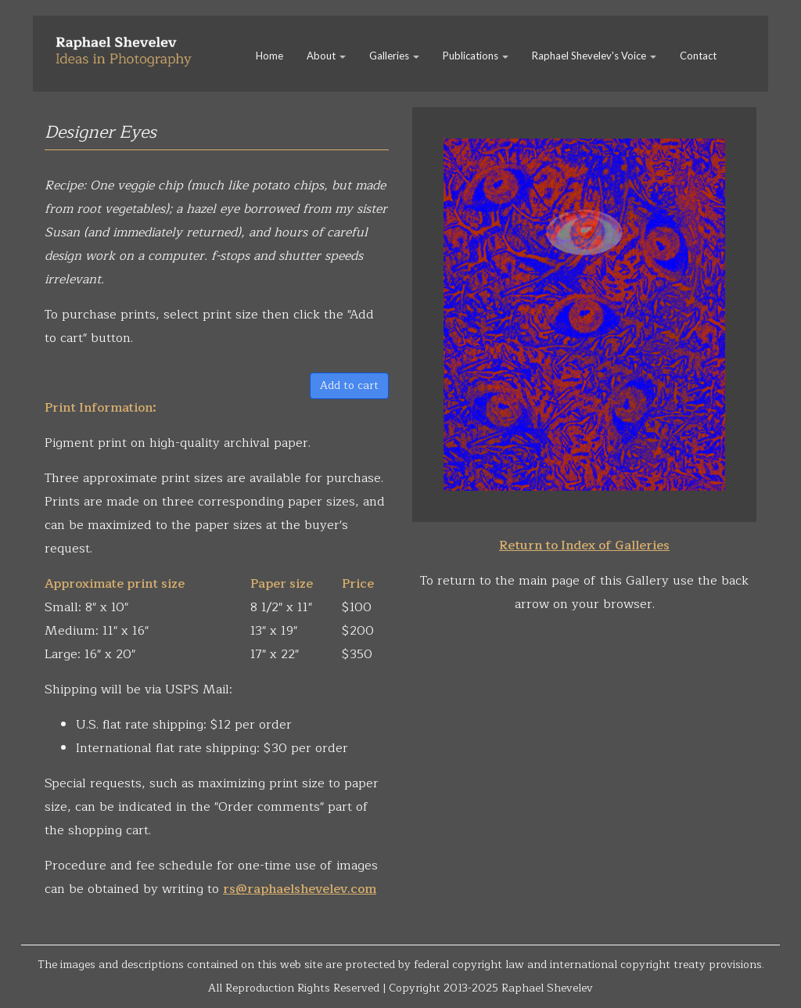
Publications (475, 55)
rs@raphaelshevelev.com (299, 889)
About (326, 55)
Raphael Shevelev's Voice (594, 55)
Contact (698, 55)
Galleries (394, 55)
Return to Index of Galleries (584, 545)
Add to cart (349, 385)
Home (269, 55)
